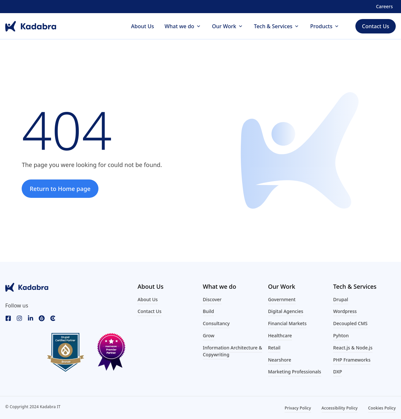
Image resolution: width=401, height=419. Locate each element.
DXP (337, 371)
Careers (384, 6)
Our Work (224, 26)
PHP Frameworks (351, 360)
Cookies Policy (382, 408)
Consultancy (216, 323)
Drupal (340, 299)
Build (208, 311)
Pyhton (340, 335)
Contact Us (149, 311)
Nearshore (279, 360)
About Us (142, 26)
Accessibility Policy (340, 408)
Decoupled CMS (350, 323)
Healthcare (280, 335)
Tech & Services (273, 26)
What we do (179, 26)
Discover (212, 299)
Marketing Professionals (294, 371)
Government (282, 299)
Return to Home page (60, 189)
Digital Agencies (285, 311)
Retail (274, 348)
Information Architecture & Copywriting (232, 351)
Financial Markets (287, 323)
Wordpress (345, 311)
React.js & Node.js (352, 348)
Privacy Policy (298, 408)
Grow (208, 335)
